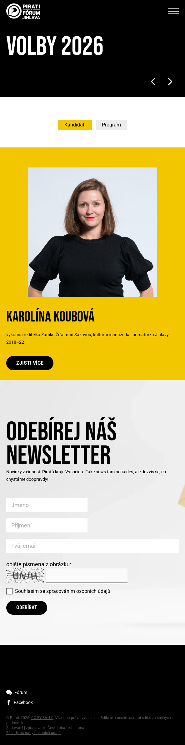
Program (111, 125)
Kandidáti (75, 125)
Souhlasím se (62, 591)
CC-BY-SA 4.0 (42, 718)
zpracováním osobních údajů (78, 591)
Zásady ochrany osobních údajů (33, 733)
